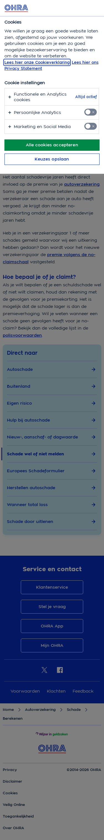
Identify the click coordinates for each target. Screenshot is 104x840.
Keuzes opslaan (52, 159)
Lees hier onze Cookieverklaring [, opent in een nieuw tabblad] (37, 62)
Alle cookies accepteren (52, 145)
